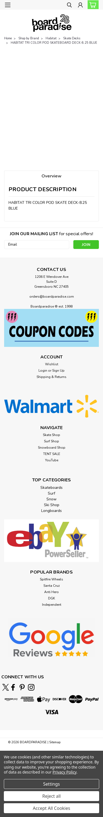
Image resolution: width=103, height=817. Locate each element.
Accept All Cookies (51, 808)
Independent (51, 604)
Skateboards (51, 487)
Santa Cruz (51, 585)
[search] (69, 6)
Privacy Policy (64, 772)
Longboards (51, 510)
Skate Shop (51, 435)
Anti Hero (51, 592)
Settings (51, 784)
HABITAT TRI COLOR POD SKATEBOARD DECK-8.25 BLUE (54, 43)
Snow (51, 499)
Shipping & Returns (51, 377)
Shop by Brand (28, 38)
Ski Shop (51, 505)
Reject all (51, 796)
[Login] (80, 6)
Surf (51, 493)
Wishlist (51, 364)
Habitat (51, 38)
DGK (51, 598)
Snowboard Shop (51, 447)
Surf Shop (51, 441)
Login (42, 370)
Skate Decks (71, 38)
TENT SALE (51, 454)
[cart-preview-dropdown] (92, 4)
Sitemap (54, 742)
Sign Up (58, 370)
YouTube (51, 460)
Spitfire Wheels (51, 579)
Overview (51, 176)
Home (8, 38)
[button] (51, 328)
